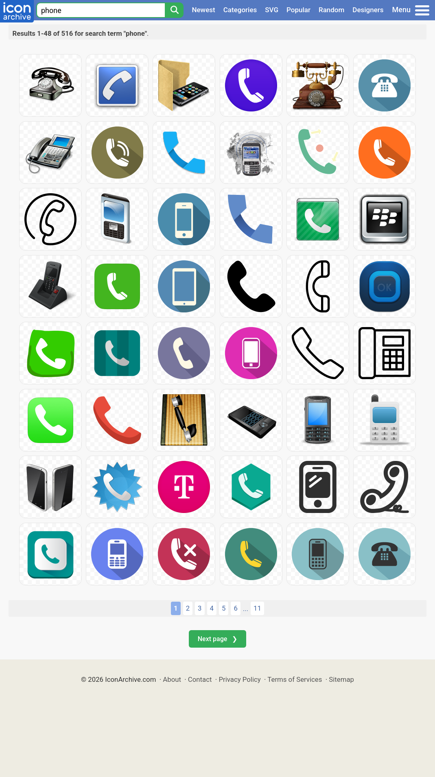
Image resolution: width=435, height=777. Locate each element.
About (172, 679)
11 (257, 608)
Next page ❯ (217, 639)
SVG (271, 10)
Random (331, 10)
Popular (298, 10)
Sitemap (341, 679)
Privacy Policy (239, 679)
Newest (203, 10)
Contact (200, 679)
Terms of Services (294, 679)
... (245, 609)
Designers (367, 10)
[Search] (174, 10)
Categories (240, 10)
